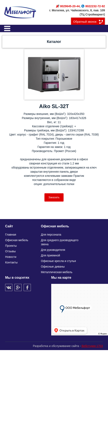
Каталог (54, 42)
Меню (7, 28)
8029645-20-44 (68, 6)
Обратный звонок (84, 21)
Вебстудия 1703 (92, 346)
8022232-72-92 (93, 6)
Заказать (54, 197)
